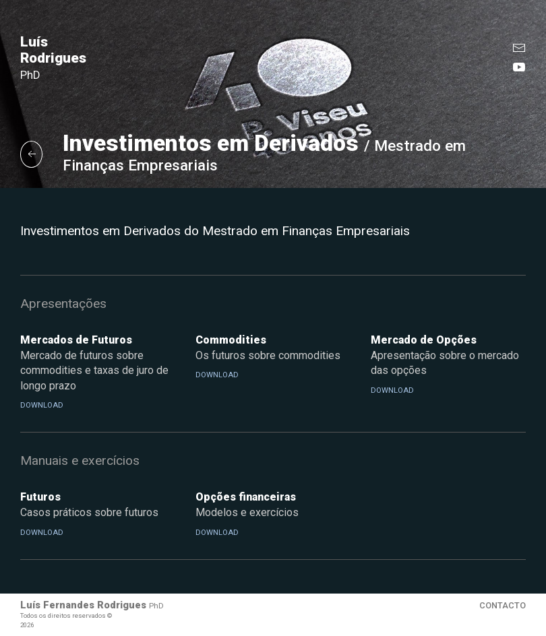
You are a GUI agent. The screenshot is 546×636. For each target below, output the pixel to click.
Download (41, 405)
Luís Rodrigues (53, 58)
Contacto (502, 605)
